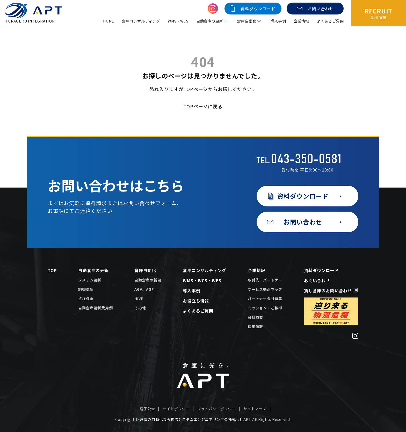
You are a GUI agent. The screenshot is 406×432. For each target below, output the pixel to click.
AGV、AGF (144, 289)
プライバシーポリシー (216, 408)
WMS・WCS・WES (202, 280)
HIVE (138, 298)
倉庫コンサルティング (141, 21)
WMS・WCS (178, 21)
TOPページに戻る (202, 106)
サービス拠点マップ (265, 289)
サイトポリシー (176, 408)
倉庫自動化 (145, 270)
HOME (108, 21)
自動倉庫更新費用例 (95, 307)
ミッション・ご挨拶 (265, 307)
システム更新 (89, 279)
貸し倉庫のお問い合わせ (328, 290)
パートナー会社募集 (265, 298)
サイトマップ (254, 408)
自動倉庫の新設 (147, 279)
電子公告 (147, 408)
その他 (140, 307)
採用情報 (255, 326)
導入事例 (278, 21)
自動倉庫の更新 (93, 270)
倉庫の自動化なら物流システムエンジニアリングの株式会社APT (195, 419)
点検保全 (85, 298)
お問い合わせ (317, 280)
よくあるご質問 (330, 21)
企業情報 (301, 21)
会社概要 (255, 317)
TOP (52, 270)
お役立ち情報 (196, 300)
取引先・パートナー (265, 279)
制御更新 (85, 289)
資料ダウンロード (321, 270)
